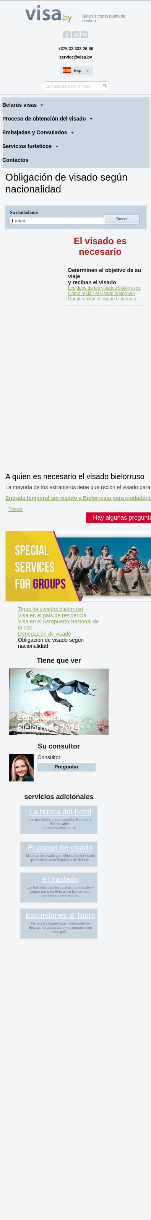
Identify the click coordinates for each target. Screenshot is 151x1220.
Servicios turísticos (27, 146)
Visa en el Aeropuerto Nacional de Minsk (58, 624)
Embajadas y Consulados (34, 132)
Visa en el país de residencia (52, 615)
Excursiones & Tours (60, 915)
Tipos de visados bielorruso (50, 609)
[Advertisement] (75, 390)
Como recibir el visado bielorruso (101, 293)
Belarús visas (19, 105)
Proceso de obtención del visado (44, 119)
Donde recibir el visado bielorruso (102, 299)
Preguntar (67, 767)
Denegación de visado (44, 634)
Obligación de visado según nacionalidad (51, 643)
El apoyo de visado (60, 847)
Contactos (15, 160)
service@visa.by (75, 57)
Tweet (15, 509)
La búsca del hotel (60, 811)
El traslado (60, 879)
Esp (77, 70)
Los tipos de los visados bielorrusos (104, 288)
